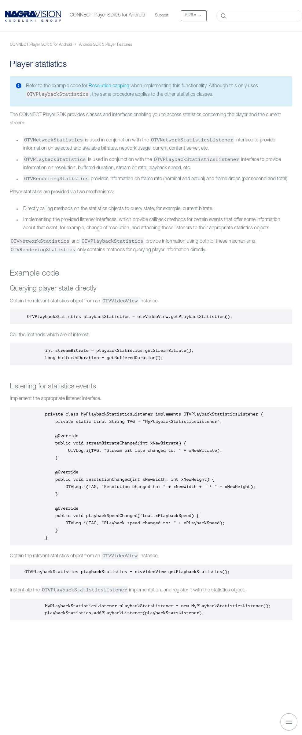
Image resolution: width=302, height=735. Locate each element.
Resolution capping (109, 86)
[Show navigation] (289, 722)
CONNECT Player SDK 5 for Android (107, 15)
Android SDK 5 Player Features (105, 45)
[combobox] (259, 16)
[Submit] (223, 16)
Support (161, 16)
